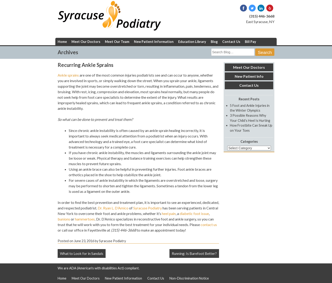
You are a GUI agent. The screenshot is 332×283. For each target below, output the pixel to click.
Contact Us (231, 42)
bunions (64, 219)
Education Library (192, 42)
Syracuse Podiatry (147, 208)
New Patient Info (249, 76)
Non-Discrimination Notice (189, 278)
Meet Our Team (117, 42)
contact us (209, 224)
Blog (214, 42)
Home (62, 42)
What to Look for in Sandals (81, 253)
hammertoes (85, 219)
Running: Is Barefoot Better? (194, 253)
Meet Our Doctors (85, 42)
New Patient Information (154, 42)
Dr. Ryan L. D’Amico (113, 208)
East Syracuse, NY (260, 21)
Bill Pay (250, 42)
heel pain (169, 213)
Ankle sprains (68, 75)
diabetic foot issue (194, 213)
